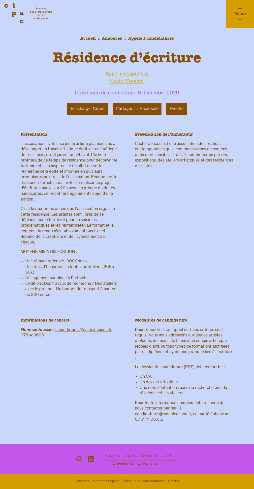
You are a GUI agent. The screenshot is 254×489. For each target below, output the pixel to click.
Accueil (87, 38)
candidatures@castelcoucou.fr (83, 330)
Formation (150, 464)
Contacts (82, 481)
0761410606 (32, 335)
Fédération (125, 464)
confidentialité (144, 481)
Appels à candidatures (152, 38)
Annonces (112, 38)
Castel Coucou (127, 81)
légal (106, 481)
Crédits (174, 481)
